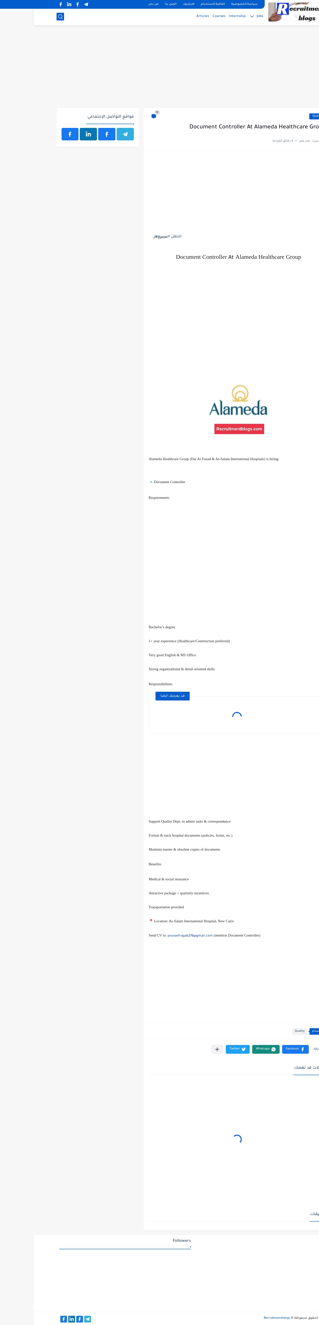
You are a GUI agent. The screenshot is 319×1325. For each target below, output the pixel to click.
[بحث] (26, 16)
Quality (283, 116)
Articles (168, 16)
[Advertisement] (160, 69)
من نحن (119, 4)
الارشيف (154, 4)
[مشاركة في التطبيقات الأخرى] (183, 1049)
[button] (261, 1049)
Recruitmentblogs (243, 1318)
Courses (185, 16)
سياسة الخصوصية (210, 4)
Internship (203, 16)
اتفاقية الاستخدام (179, 4)
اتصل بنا (137, 4)
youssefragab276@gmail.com (156, 936)
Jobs (226, 16)
